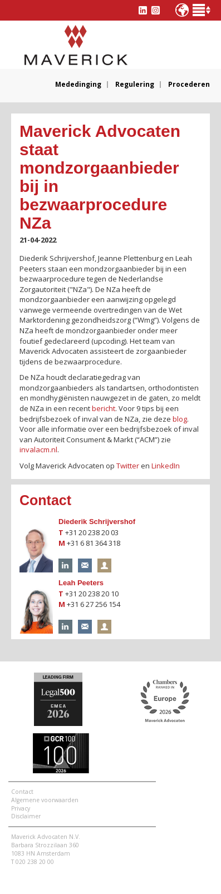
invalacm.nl (38, 449)
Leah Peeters (81, 583)
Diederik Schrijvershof (96, 521)
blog (180, 419)
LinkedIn (165, 466)
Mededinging (78, 84)
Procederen (189, 84)
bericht (103, 408)
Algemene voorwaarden (44, 800)
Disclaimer (26, 816)
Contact (22, 792)
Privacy (20, 808)
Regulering (134, 84)
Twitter (127, 466)
